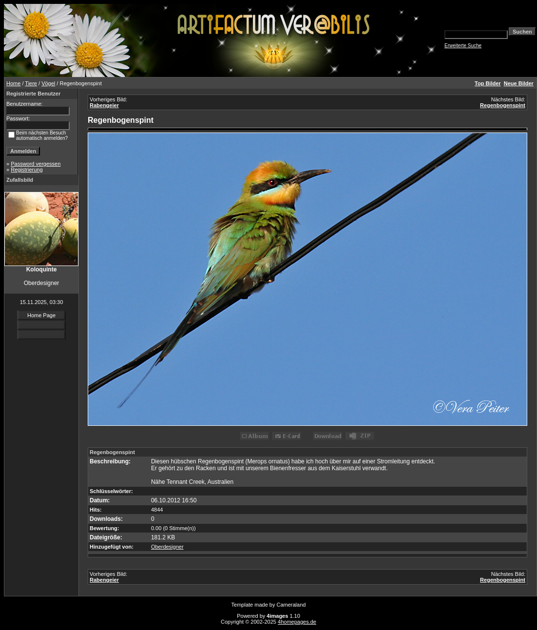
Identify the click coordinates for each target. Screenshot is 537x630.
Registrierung (26, 169)
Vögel (48, 83)
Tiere (31, 83)
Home (13, 83)
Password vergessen (35, 164)
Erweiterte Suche (462, 45)
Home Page (41, 315)
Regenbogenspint (502, 105)
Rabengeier (104, 105)
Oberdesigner (167, 547)
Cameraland (291, 605)
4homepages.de (297, 622)
